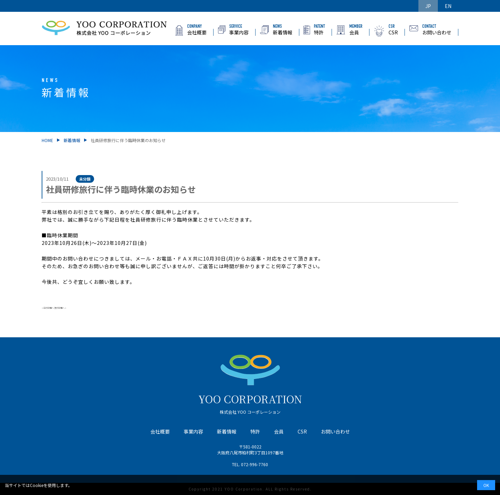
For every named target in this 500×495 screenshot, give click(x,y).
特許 (255, 431)
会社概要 (160, 431)
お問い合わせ (335, 431)
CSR (302, 431)
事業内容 (193, 431)
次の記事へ (59, 308)
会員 (279, 431)
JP (428, 5)
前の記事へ (48, 308)
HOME (47, 140)
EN (448, 5)
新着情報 (72, 140)
